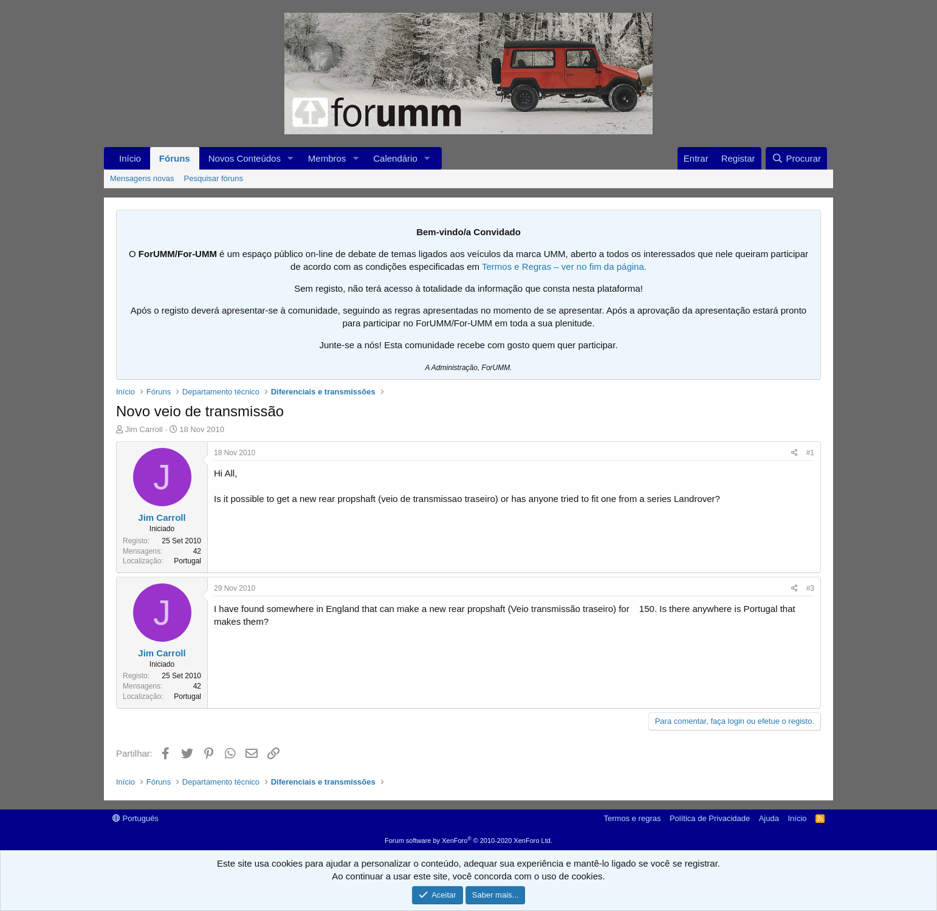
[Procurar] (796, 158)
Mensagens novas (142, 178)
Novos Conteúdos (244, 158)
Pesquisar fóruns (214, 178)
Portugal (187, 561)
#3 (810, 588)
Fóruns (174, 158)
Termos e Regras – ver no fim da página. (564, 266)
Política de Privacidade (710, 818)
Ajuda (769, 818)
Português (135, 818)
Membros (327, 158)
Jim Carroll (144, 429)
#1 (810, 453)
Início (130, 158)
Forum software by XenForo (468, 840)
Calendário (395, 158)
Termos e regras (632, 818)
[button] (290, 158)
